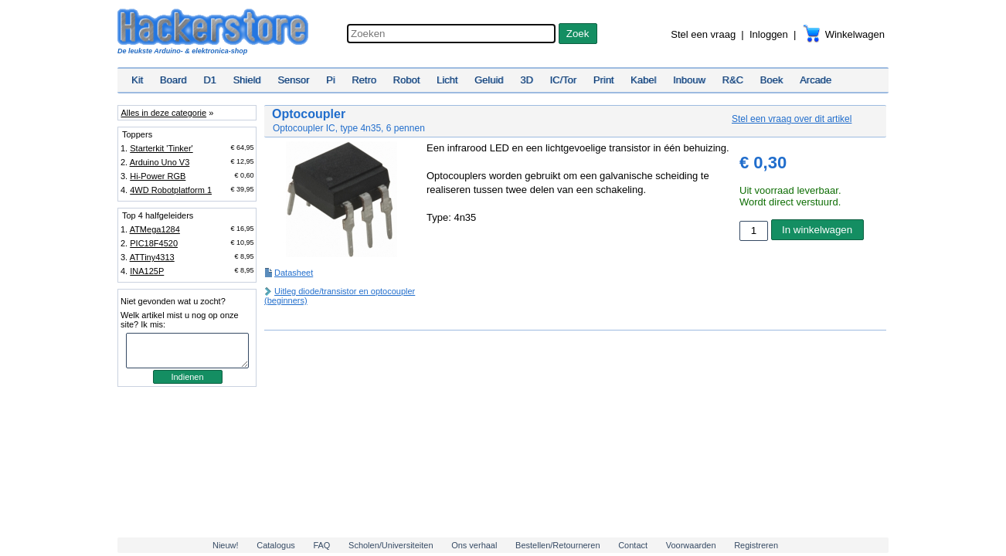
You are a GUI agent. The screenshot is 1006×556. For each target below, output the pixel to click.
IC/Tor (562, 80)
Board (173, 80)
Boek (771, 80)
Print (603, 80)
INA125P (147, 271)
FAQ (321, 545)
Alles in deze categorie (163, 112)
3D (526, 80)
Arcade (815, 80)
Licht (447, 80)
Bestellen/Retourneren (557, 545)
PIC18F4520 (154, 243)
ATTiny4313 (152, 257)
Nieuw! (225, 545)
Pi (330, 80)
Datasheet (293, 272)
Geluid (489, 80)
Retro (364, 80)
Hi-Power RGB (157, 176)
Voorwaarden (691, 545)
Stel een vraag (703, 34)
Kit (137, 80)
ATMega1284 (155, 229)
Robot (406, 80)
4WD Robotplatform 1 (171, 190)
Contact (632, 545)
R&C (732, 80)
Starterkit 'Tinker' (161, 148)
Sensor (293, 80)
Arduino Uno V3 (160, 162)
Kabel (643, 80)
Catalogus (276, 545)
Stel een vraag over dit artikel (791, 119)
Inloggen (768, 34)
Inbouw (689, 80)
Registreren (756, 545)
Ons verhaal (474, 545)
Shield (246, 80)
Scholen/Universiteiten (390, 545)
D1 (209, 80)
